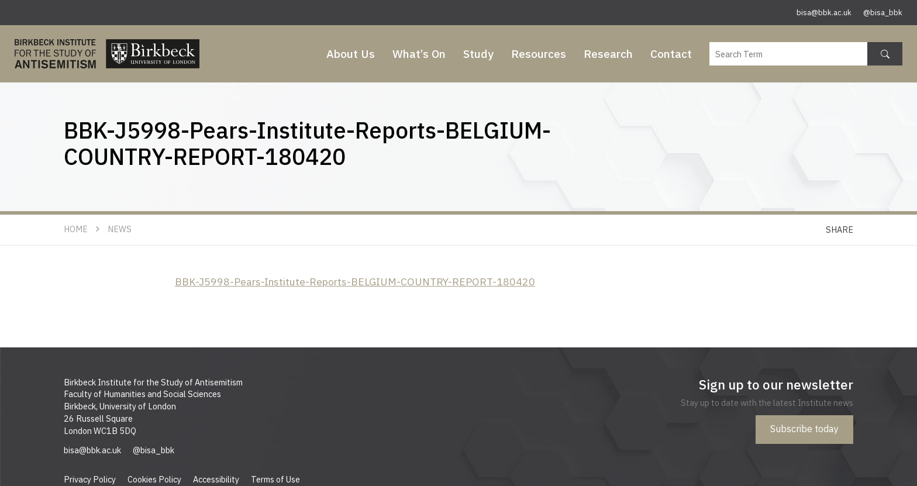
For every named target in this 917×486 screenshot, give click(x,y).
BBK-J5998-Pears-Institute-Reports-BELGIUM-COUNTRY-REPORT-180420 (355, 281)
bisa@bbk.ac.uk (824, 13)
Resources (538, 53)
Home (76, 229)
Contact (671, 53)
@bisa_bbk (882, 13)
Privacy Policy (90, 479)
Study (478, 53)
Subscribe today (804, 429)
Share (839, 229)
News (120, 229)
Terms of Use (275, 479)
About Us (350, 53)
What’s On (419, 53)
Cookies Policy (154, 479)
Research (608, 53)
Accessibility (216, 479)
